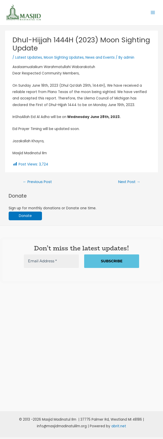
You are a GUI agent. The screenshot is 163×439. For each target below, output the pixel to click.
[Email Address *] (51, 263)
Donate (25, 217)
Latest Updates (28, 59)
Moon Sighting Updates (64, 59)
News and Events (100, 59)
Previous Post (37, 183)
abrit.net (118, 427)
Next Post (129, 183)
